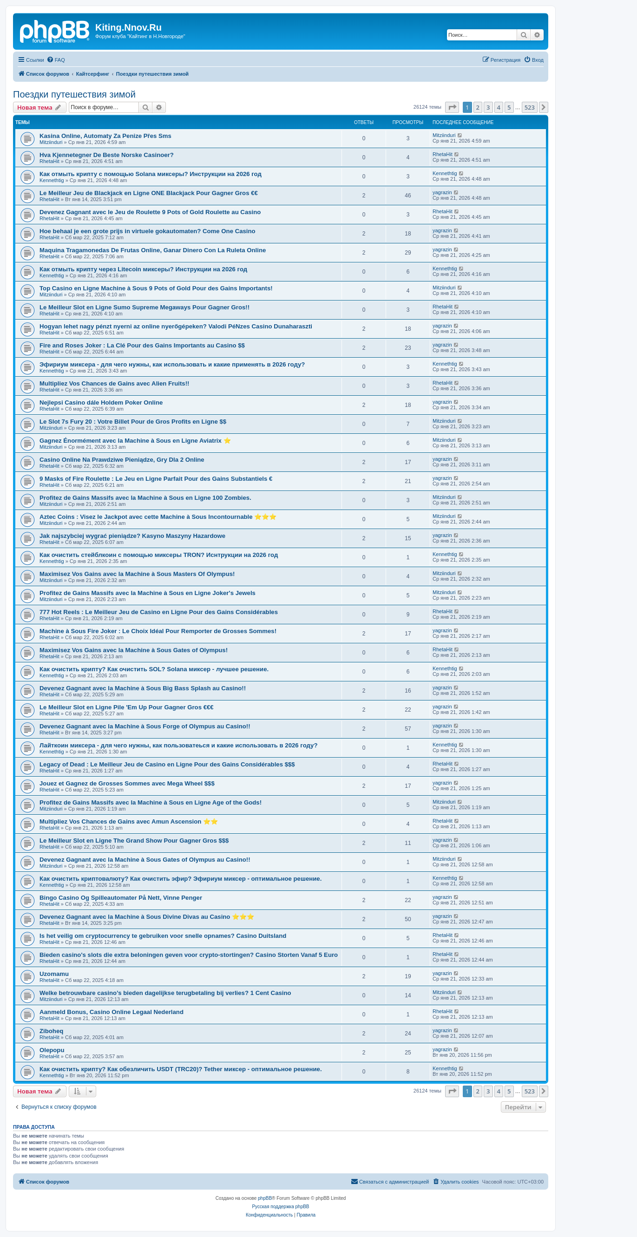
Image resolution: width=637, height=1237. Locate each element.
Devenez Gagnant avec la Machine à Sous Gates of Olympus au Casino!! (144, 859)
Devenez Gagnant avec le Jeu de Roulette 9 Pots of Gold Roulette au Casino (150, 212)
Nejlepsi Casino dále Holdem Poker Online (101, 402)
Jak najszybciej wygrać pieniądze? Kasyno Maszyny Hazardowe (132, 535)
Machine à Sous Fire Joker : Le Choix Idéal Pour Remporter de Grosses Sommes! (157, 631)
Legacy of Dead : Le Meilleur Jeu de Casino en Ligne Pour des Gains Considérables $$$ (167, 764)
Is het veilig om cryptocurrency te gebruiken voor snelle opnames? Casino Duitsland (162, 935)
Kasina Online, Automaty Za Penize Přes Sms (105, 135)
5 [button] (509, 107)
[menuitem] (55, 59)
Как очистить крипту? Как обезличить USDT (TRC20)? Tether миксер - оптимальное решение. (180, 1069)
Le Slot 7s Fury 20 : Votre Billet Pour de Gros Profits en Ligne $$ (132, 421)
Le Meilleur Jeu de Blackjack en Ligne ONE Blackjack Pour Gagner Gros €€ (148, 193)
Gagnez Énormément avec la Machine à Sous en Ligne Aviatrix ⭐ (135, 440)
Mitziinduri (51, 142)
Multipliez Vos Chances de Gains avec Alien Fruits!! (114, 383)
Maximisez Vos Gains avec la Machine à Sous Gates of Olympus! (133, 650)
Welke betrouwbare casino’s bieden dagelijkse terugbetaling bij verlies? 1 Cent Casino (165, 992)
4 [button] (498, 107)
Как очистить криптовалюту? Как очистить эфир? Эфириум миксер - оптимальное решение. (180, 878)
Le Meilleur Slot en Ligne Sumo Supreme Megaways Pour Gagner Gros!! (144, 307)
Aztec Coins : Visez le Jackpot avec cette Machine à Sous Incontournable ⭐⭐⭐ (157, 516)
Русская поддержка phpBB (280, 1206)
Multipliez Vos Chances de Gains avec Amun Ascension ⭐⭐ (128, 821)
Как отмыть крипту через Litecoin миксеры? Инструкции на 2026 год (143, 269)
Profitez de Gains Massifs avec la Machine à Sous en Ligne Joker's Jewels (147, 592)
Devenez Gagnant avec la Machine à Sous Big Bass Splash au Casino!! (142, 688)
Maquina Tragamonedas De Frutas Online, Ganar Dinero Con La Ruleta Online (152, 250)
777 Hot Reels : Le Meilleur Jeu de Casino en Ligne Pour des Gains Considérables (158, 612)
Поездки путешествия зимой (74, 94)
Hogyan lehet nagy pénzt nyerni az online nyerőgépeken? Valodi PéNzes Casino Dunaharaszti (175, 326)
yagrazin (442, 192)
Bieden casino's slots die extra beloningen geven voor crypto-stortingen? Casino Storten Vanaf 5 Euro (188, 954)
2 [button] (477, 107)
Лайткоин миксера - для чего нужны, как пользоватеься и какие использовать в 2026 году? (178, 745)
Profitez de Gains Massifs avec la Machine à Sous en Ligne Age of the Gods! (150, 802)
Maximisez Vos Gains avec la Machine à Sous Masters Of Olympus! (137, 573)
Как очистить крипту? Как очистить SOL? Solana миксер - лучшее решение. (154, 669)
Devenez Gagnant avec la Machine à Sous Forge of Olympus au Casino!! (144, 726)
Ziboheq (51, 1031)
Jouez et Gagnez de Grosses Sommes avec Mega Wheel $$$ (127, 783)
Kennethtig (51, 180)
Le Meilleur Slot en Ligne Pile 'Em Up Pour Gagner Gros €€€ (126, 707)
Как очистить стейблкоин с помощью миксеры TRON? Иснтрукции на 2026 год (158, 554)
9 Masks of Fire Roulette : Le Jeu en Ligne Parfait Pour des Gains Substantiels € (155, 478)
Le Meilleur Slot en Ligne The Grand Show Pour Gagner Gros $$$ (134, 840)
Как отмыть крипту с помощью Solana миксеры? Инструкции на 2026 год (150, 173)
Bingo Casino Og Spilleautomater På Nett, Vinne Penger (120, 897)
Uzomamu (54, 973)
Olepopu (51, 1050)
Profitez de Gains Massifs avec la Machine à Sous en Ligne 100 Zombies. (145, 497)
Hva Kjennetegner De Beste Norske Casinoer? (106, 154)
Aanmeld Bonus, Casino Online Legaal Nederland (111, 1011)
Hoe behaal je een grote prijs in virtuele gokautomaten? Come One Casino (147, 231)
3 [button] (488, 107)
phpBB (265, 1198)
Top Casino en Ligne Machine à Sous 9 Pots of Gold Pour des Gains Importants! (156, 288)
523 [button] (530, 107)
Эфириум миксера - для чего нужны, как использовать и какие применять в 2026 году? (172, 364)
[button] (452, 107)
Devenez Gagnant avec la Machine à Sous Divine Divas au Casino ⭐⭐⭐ (146, 916)
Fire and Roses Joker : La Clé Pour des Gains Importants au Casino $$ (142, 345)
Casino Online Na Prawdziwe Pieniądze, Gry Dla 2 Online (121, 459)
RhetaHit (49, 161)
